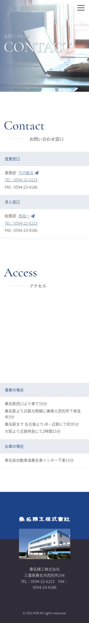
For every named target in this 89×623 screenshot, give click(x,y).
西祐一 (27, 216)
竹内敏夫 (28, 172)
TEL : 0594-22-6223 (21, 180)
